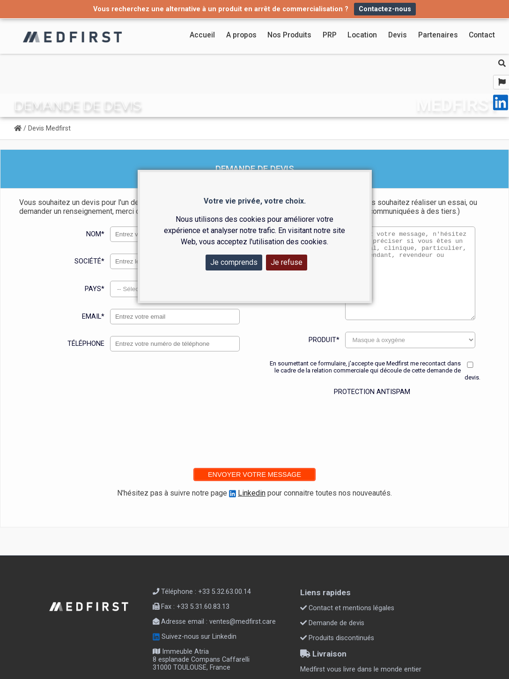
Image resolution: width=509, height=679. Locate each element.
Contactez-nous (385, 9)
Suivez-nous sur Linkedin (194, 637)
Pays (94, 289)
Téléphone (85, 344)
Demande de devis (332, 623)
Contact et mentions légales (347, 608)
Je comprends (234, 262)
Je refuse (286, 262)
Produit (324, 340)
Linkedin (252, 493)
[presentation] (373, 426)
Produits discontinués (337, 638)
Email (93, 317)
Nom (95, 234)
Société (89, 261)
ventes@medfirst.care (242, 622)
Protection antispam (372, 392)
